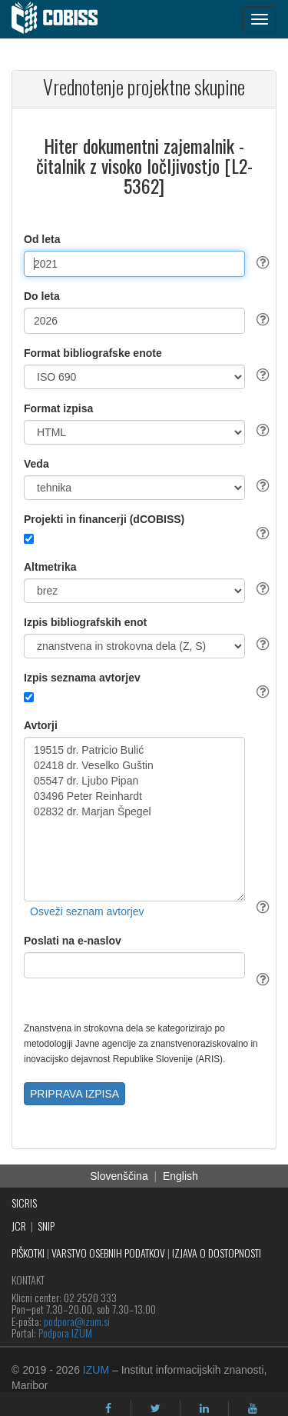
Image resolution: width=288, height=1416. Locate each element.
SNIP (46, 1226)
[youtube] (252, 1408)
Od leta (42, 239)
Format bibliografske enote (93, 353)
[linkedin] (204, 1408)
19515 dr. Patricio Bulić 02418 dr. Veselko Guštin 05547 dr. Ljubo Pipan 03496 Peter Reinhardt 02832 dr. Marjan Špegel (134, 819)
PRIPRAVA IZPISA (74, 1094)
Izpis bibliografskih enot (85, 622)
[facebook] (108, 1408)
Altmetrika (50, 567)
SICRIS (24, 1202)
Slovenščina (119, 1176)
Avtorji (41, 725)
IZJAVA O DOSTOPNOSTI (216, 1252)
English (180, 1176)
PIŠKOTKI (28, 1252)
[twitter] (156, 1408)
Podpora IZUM (65, 1332)
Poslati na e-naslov (72, 941)
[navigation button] (259, 19)
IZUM (96, 1370)
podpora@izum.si (77, 1321)
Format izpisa (58, 408)
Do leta (42, 296)
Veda (36, 464)
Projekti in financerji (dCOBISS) (104, 519)
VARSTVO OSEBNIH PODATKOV (108, 1252)
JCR (19, 1226)
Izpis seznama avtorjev (82, 677)
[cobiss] (62, 19)
